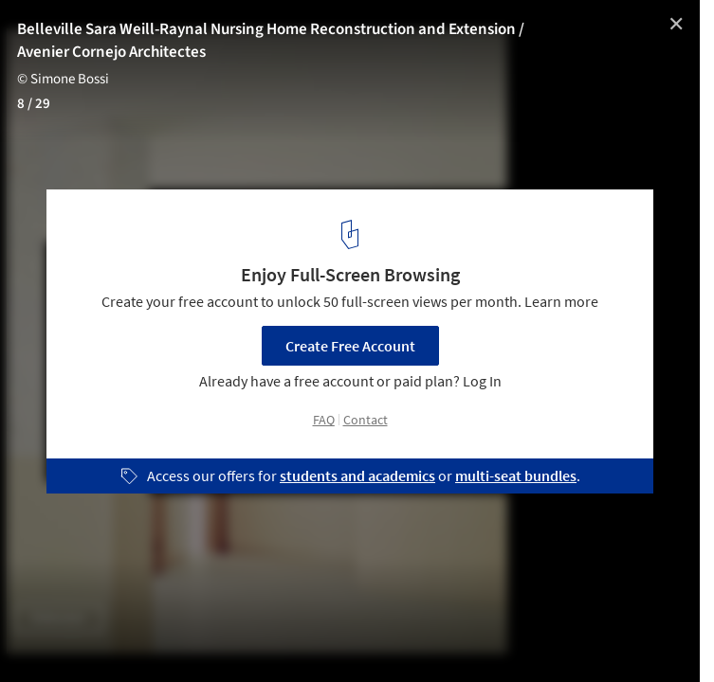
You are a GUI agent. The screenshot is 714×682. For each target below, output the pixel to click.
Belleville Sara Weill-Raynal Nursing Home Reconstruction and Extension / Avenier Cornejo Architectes (270, 40)
